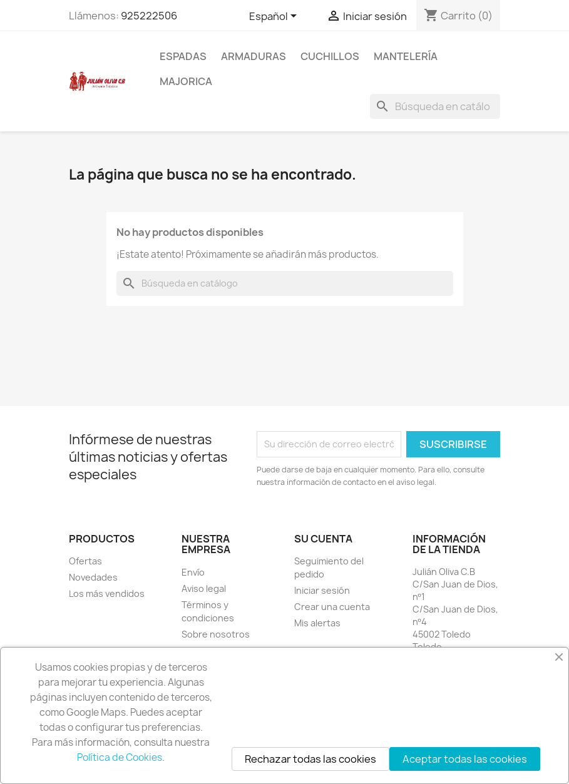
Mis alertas (317, 623)
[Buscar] (435, 106)
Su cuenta (323, 539)
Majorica (186, 81)
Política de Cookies (119, 757)
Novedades (93, 577)
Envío (193, 572)
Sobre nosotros (216, 634)
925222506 (149, 16)
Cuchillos (329, 56)
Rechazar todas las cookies (310, 759)
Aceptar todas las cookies (464, 759)
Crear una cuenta (332, 607)
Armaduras (253, 56)
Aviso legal (204, 588)
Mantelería (406, 56)
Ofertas (85, 561)
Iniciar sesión (322, 590)
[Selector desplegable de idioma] (275, 16)
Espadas (183, 56)
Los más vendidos (107, 593)
